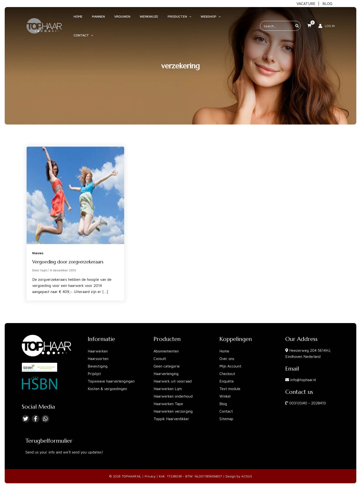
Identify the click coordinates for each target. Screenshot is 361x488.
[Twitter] (25, 418)
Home (224, 351)
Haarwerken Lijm (168, 388)
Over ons (226, 358)
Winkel (224, 396)
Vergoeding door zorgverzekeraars (70, 262)
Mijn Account (230, 366)
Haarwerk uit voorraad (173, 381)
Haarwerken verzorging (173, 411)
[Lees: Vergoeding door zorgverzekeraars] (75, 195)
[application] (184, 18)
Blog (223, 404)
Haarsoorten (98, 358)
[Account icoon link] (326, 18)
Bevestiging (97, 366)
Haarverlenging (166, 373)
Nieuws (38, 253)
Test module (229, 388)
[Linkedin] (45, 418)
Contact (226, 411)
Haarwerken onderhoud (173, 396)
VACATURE (306, 3)
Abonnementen (166, 351)
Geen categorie (167, 366)
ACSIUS (247, 476)
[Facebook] (35, 418)
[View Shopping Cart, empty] (309, 19)
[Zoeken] (297, 18)
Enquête (226, 381)
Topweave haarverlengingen (111, 381)
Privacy (150, 476)
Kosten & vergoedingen (107, 388)
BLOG (327, 3)
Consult (160, 358)
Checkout (227, 373)
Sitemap (226, 419)
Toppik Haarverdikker (171, 419)
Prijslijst (94, 373)
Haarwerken (98, 351)
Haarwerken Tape (168, 404)
